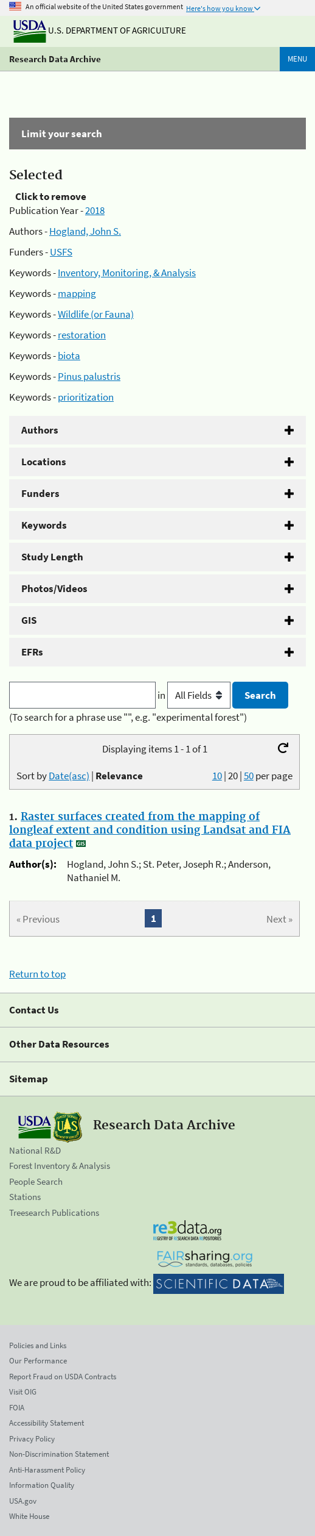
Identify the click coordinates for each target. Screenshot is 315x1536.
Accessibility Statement (46, 1423)
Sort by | (79, 775)
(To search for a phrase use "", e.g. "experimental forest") (128, 717)
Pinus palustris (89, 376)
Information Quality (41, 1485)
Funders (40, 493)
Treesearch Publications (54, 1212)
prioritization (86, 397)
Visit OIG (22, 1392)
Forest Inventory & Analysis (59, 1165)
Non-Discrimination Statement (59, 1454)
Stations (25, 1196)
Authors (39, 430)
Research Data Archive (55, 59)
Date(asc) (69, 775)
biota (69, 355)
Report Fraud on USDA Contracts (62, 1376)
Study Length (52, 556)
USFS (61, 252)
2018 (95, 210)
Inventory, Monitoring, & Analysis (127, 272)
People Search (36, 1181)
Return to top (37, 974)
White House (29, 1516)
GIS (28, 620)
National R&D (35, 1150)
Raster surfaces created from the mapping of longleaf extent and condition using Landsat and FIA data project (150, 830)
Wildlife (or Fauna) (96, 314)
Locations (43, 461)
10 (217, 775)
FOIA (16, 1407)
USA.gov (22, 1501)
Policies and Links (37, 1345)
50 (249, 775)
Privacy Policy (32, 1439)
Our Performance (38, 1361)
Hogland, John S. (85, 231)
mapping (77, 293)
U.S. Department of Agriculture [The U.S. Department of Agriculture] (99, 30)
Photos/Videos (54, 588)
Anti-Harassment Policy (47, 1470)
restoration (82, 334)
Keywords (44, 525)
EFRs (32, 652)
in (195, 695)
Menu (297, 59)
